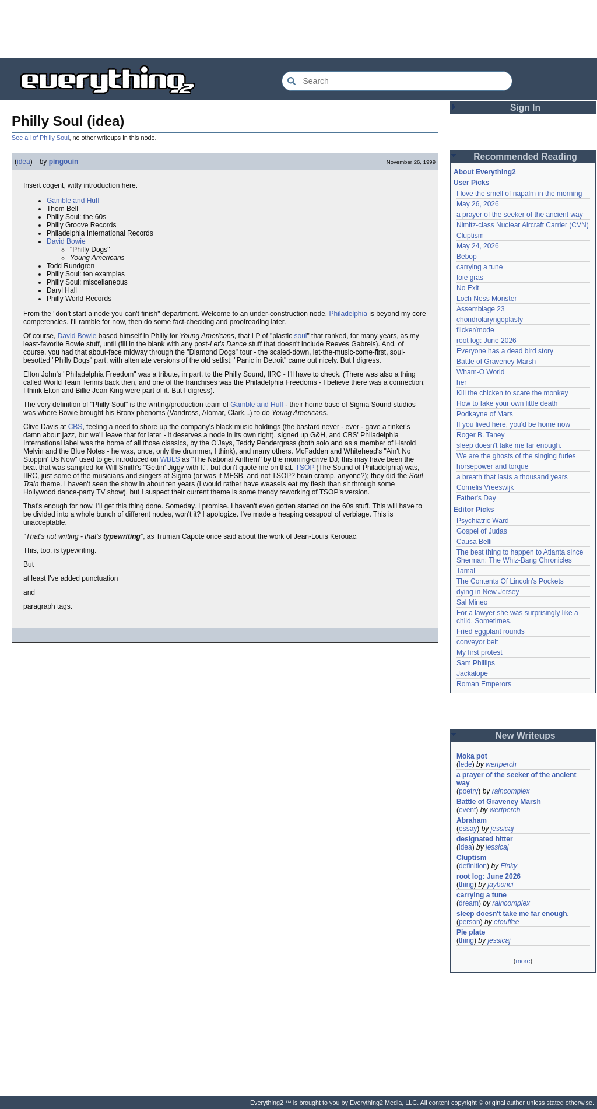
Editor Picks (474, 510)
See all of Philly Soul (40, 137)
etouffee (506, 922)
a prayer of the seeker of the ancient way (519, 214)
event (467, 810)
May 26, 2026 (477, 204)
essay (468, 828)
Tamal (465, 571)
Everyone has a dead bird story (504, 351)
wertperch (501, 764)
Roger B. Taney (480, 435)
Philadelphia (348, 314)
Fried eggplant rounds (490, 631)
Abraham (471, 820)
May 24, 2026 (477, 246)
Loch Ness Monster (486, 298)
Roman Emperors (483, 684)
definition (473, 866)
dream (469, 903)
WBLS (170, 459)
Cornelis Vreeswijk (485, 487)
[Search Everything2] (397, 81)
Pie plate (470, 932)
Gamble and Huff (73, 200)
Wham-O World (480, 372)
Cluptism (470, 235)
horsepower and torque (492, 466)
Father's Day (476, 498)
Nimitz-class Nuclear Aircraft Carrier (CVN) (522, 225)
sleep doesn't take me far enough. (508, 445)
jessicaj (502, 828)
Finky (508, 866)
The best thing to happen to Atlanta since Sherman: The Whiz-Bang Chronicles (520, 556)
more (522, 960)
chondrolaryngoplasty (489, 319)
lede (465, 764)
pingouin (64, 161)
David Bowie (66, 241)
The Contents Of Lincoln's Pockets (510, 581)
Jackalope (472, 673)
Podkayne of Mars (484, 414)
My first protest (479, 652)
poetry (468, 791)
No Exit (467, 288)
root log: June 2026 (486, 340)
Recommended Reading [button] (525, 157)
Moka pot (471, 756)
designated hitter (484, 839)
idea (23, 161)
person (469, 922)
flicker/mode (475, 330)
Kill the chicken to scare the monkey (512, 393)
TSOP (305, 468)
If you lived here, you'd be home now (513, 424)
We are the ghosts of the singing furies (516, 456)
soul (300, 336)
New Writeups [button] (526, 735)
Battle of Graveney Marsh (496, 361)
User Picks (471, 182)
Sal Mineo (471, 602)
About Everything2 (485, 172)
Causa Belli (474, 542)
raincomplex (511, 791)
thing (466, 884)
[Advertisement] (298, 29)
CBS (75, 427)
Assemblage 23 (480, 309)
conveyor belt (477, 642)
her (461, 382)
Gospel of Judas (481, 531)
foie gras (469, 277)
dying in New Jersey (487, 592)
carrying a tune (479, 267)
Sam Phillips (475, 663)
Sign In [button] (525, 108)
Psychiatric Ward (482, 521)
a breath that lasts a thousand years (512, 477)
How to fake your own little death (506, 403)
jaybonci (500, 884)
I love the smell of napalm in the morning (519, 193)
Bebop (466, 256)
